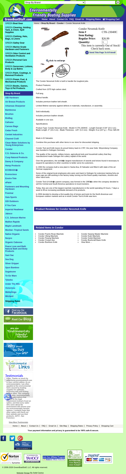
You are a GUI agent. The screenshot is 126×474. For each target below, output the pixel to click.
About (52, 19)
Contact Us (62, 19)
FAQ (71, 19)
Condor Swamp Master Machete (94, 234)
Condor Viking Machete (48, 236)
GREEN (14, 23)
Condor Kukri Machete (90, 236)
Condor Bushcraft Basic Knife (93, 240)
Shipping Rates (93, 19)
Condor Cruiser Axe (46, 240)
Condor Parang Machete (48, 238)
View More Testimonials (18, 422)
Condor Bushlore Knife (47, 242)
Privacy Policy (92, 426)
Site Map (63, 426)
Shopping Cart (111, 19)
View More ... (86, 242)
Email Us (79, 19)
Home (44, 19)
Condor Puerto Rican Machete (51, 234)
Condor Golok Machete (90, 238)
